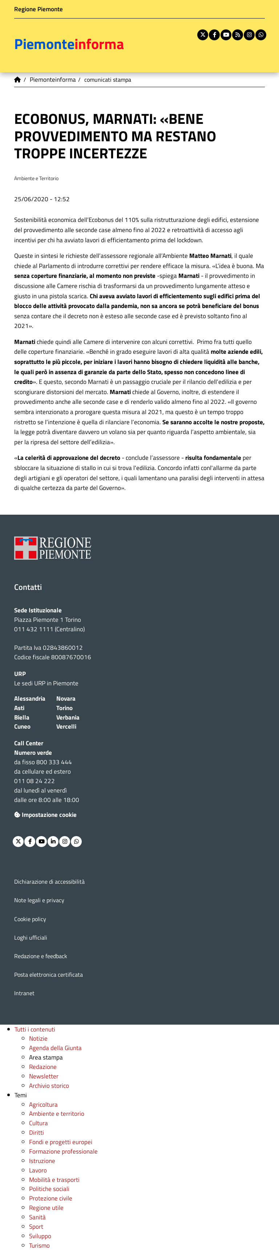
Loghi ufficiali (30, 937)
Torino (64, 708)
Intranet (24, 993)
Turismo (39, 1245)
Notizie (38, 1038)
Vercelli (66, 726)
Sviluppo (40, 1236)
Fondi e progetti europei (60, 1142)
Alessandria (29, 698)
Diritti (36, 1132)
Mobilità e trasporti (54, 1179)
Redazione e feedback (40, 956)
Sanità (37, 1217)
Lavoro (38, 1170)
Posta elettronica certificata (48, 974)
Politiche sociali (49, 1189)
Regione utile (46, 1207)
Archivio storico (49, 1085)
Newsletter (43, 1076)
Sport (36, 1226)
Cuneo (22, 726)
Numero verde (33, 752)
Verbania (68, 717)
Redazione (43, 1066)
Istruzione (42, 1161)
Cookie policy (30, 919)
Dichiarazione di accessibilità (49, 881)
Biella (21, 717)
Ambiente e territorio (56, 1113)
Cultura (38, 1123)
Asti (19, 708)
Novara (66, 698)
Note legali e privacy (39, 900)
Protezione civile (50, 1198)
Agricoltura (43, 1104)
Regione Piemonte (38, 9)
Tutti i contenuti (35, 1029)
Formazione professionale (63, 1151)
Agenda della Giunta (55, 1048)
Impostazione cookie (45, 814)
